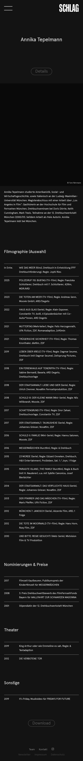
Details (41, 71)
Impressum (41, 754)
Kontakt (43, 749)
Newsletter (24, 754)
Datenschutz (58, 754)
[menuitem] (32, 750)
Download (41, 723)
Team (32, 749)
